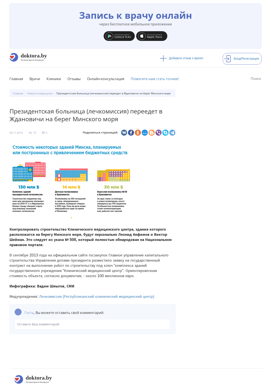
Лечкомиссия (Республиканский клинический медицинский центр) (96, 296)
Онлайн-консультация (105, 78)
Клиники (54, 78)
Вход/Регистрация (241, 58)
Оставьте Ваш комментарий (92, 324)
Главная (16, 78)
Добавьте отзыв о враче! (182, 58)
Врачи (35, 78)
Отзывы (74, 78)
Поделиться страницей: (100, 132)
